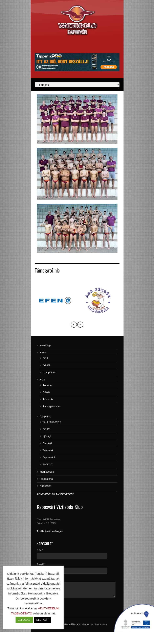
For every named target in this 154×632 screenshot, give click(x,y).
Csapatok (45, 416)
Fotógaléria (46, 478)
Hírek (43, 352)
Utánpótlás (49, 372)
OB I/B (46, 365)
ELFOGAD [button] (24, 619)
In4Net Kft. (74, 624)
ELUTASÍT (42, 619)
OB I (45, 358)
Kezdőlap (45, 345)
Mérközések (47, 471)
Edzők (46, 392)
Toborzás (48, 399)
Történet (47, 385)
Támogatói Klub (52, 406)
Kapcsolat (45, 485)
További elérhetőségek (50, 531)
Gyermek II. (49, 457)
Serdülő (47, 443)
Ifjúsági (47, 436)
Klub (42, 379)
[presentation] (74, 325)
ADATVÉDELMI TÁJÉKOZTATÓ (55, 494)
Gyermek (48, 450)
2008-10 (47, 464)
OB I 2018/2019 (52, 422)
